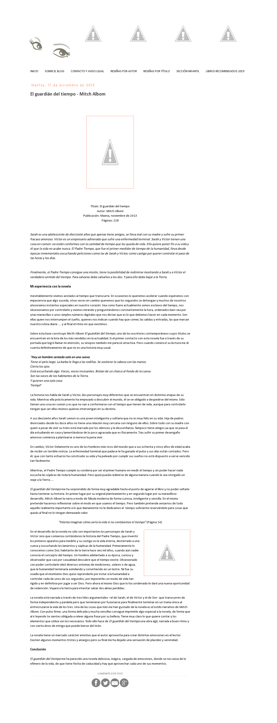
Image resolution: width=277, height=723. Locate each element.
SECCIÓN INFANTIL (187, 71)
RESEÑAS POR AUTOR (124, 71)
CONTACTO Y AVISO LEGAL (87, 71)
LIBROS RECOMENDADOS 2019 (225, 71)
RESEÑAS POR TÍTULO (156, 71)
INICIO (34, 71)
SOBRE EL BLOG (54, 71)
